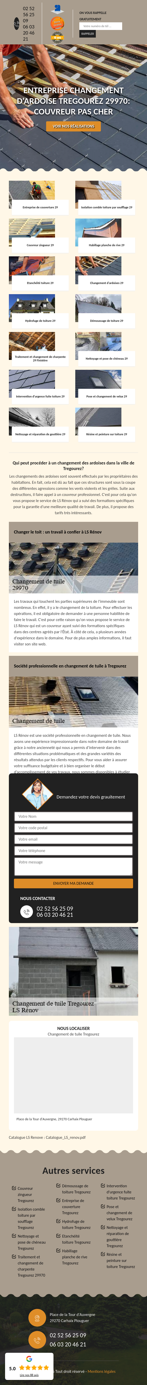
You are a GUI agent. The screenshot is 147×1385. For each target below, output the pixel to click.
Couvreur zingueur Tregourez (26, 1194)
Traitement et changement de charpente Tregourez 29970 (31, 1266)
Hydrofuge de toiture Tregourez (76, 1224)
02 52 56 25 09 (28, 14)
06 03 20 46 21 (28, 33)
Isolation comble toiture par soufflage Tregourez (31, 1218)
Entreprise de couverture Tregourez (73, 1206)
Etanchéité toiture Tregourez (76, 1239)
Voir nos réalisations (73, 126)
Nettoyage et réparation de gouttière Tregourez (118, 1236)
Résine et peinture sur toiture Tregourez (121, 1260)
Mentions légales (102, 1371)
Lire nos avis (29, 1375)
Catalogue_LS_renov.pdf (66, 1137)
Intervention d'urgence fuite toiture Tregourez (121, 1191)
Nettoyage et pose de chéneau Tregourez (32, 1242)
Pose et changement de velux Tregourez (120, 1212)
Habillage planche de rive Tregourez (74, 1256)
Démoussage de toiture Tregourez (76, 1188)
